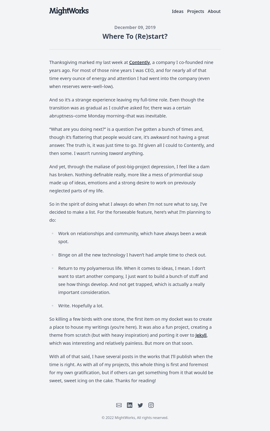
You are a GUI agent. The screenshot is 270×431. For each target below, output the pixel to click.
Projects (195, 11)
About (214, 11)
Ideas (177, 11)
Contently (139, 62)
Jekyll (201, 335)
